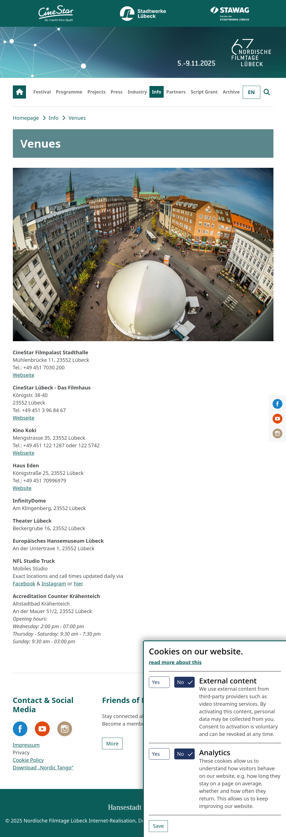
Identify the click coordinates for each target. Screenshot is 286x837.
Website (22, 488)
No (180, 682)
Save (158, 825)
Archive (231, 92)
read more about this (175, 662)
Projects (96, 92)
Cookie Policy (28, 760)
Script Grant (204, 92)
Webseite (24, 375)
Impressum (26, 745)
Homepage (26, 117)
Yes (156, 682)
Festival (42, 92)
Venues (77, 117)
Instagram (54, 583)
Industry (137, 92)
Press (117, 92)
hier (78, 583)
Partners (176, 92)
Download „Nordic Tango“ (43, 767)
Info (156, 92)
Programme (69, 92)
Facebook (24, 583)
